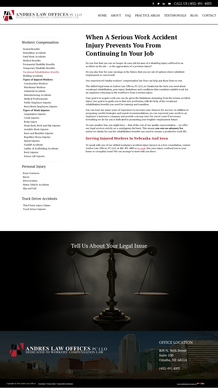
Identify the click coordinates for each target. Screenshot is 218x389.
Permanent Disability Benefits (39, 64)
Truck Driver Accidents (39, 198)
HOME (102, 15)
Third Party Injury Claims (36, 205)
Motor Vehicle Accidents (36, 184)
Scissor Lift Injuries (34, 156)
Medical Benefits (32, 60)
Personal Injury (34, 166)
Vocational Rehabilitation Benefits (41, 72)
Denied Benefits (31, 49)
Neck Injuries (31, 152)
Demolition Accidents (34, 52)
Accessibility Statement (69, 385)
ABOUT (116, 15)
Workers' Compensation (40, 42)
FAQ (128, 15)
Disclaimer (42, 385)
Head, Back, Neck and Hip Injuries (42, 125)
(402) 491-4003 (170, 369)
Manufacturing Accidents (37, 95)
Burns (26, 177)
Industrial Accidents (35, 91)
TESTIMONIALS (175, 15)
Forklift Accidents (33, 144)
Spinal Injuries (32, 140)
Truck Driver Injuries (34, 209)
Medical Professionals (36, 98)
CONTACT (209, 15)
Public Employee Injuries (37, 102)
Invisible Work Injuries (36, 129)
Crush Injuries (31, 117)
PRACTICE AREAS (147, 15)
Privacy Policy (53, 385)
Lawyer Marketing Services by (189, 385)
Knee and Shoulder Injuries (38, 133)
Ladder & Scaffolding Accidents (41, 148)
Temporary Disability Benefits (39, 68)
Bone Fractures (31, 173)
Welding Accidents (33, 75)
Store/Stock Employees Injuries (40, 106)
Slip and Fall (29, 188)
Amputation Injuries (35, 114)
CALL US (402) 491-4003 (192, 3)
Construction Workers (36, 83)
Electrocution (30, 180)
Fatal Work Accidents (34, 56)
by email (142, 148)
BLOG (194, 15)
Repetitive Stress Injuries (37, 137)
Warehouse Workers (35, 87)
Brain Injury (30, 121)
